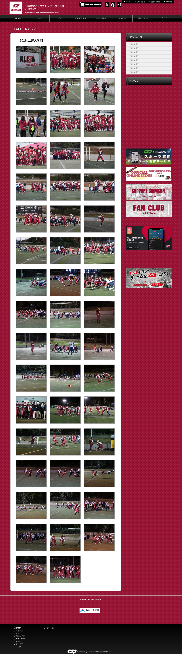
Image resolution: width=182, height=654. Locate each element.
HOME (18, 18)
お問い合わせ (141, 2)
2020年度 (133, 68)
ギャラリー (143, 18)
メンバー (122, 18)
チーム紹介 (101, 18)
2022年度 (133, 60)
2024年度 (133, 52)
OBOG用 (169, 2)
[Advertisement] (149, 321)
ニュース (39, 18)
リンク (128, 2)
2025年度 (133, 48)
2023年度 (133, 56)
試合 (60, 18)
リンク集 (50, 628)
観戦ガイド (81, 18)
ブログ (164, 18)
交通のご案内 (155, 2)
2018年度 (133, 72)
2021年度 (133, 64)
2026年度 (133, 44)
